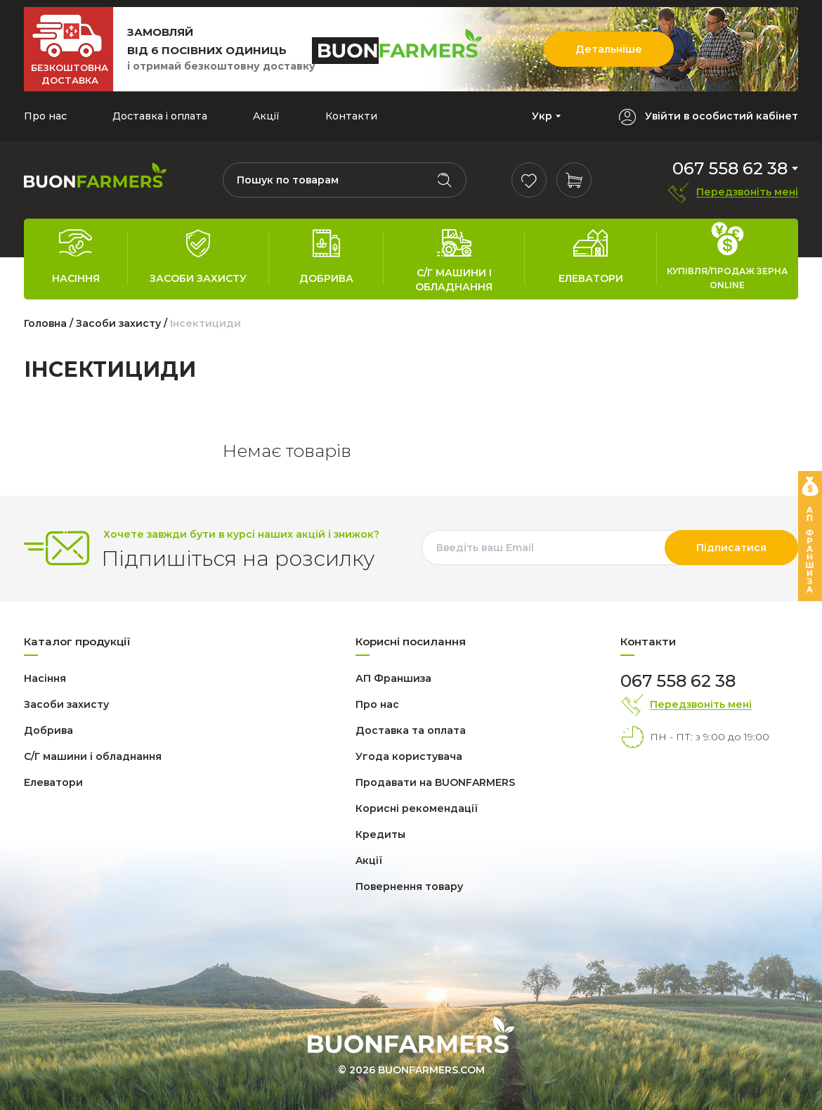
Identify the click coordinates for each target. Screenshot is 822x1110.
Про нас (45, 116)
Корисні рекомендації (416, 808)
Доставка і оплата (159, 116)
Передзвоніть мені (747, 193)
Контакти (351, 116)
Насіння (45, 678)
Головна (45, 323)
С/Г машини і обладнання (93, 756)
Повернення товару (409, 886)
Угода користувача (408, 756)
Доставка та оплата (410, 730)
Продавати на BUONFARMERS (435, 782)
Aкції (266, 116)
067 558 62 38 (730, 168)
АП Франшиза (393, 678)
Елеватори (53, 782)
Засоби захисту (120, 323)
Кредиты (380, 834)
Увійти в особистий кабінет (721, 117)
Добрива (48, 730)
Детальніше (608, 49)
